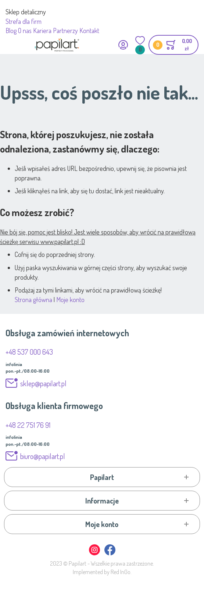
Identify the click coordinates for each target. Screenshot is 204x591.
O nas (25, 30)
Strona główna (33, 300)
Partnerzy (65, 30)
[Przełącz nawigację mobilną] (10, 45)
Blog (11, 30)
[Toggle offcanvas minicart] (173, 45)
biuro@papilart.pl (42, 456)
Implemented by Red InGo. (102, 572)
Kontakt (89, 30)
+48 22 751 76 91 (28, 425)
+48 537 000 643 (29, 352)
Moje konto (70, 300)
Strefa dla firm (24, 21)
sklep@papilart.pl (43, 383)
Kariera (42, 30)
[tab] (102, 477)
